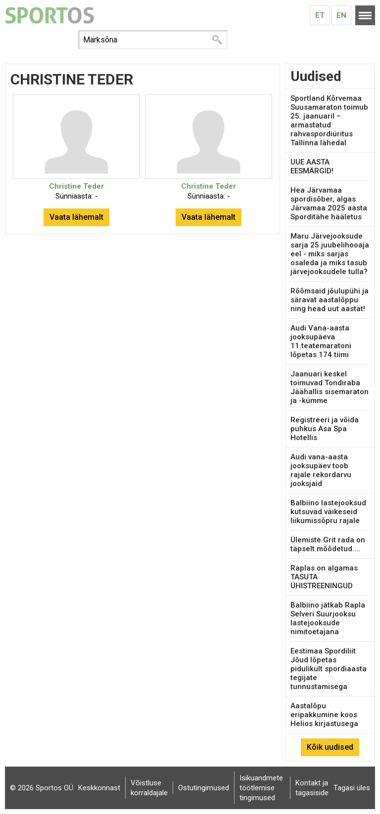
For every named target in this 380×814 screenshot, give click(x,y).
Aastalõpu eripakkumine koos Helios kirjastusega (324, 714)
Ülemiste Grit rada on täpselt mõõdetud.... (327, 544)
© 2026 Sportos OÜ (41, 787)
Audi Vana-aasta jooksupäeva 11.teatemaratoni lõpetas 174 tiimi (320, 341)
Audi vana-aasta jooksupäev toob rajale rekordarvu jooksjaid (320, 470)
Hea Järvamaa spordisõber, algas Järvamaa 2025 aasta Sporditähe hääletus (328, 203)
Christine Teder (76, 186)
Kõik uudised (330, 747)
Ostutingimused (203, 787)
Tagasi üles (351, 787)
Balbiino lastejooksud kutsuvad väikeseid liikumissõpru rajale (328, 511)
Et (320, 15)
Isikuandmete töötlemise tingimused (261, 787)
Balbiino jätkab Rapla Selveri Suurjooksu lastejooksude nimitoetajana (327, 618)
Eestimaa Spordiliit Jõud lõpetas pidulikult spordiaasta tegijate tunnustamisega (328, 669)
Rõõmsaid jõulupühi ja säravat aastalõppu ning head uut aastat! (329, 299)
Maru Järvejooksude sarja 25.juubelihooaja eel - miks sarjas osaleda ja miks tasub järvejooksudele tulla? (329, 254)
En (341, 15)
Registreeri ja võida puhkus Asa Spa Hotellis (324, 428)
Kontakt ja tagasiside (312, 787)
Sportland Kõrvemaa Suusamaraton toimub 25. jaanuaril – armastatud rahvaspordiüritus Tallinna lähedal (329, 120)
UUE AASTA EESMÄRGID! (311, 166)
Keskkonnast (99, 787)
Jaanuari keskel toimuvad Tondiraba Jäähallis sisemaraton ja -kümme (329, 387)
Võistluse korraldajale (149, 787)
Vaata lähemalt (76, 217)
